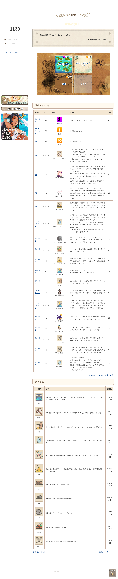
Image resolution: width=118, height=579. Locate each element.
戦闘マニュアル (14, 80)
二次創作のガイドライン (68, 568)
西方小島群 (65, 61)
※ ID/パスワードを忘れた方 (12, 52)
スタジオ (75, 3)
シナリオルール (14, 74)
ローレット (42, 3)
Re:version (89, 568)
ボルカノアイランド (83, 61)
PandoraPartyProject (14, 12)
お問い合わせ (14, 88)
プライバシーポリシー (38, 568)
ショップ (92, 3)
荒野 (67, 80)
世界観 (14, 63)
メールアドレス (4, 39)
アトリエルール (14, 77)
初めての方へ (14, 84)
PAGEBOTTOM (112, 573)
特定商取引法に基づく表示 (53, 568)
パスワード (4, 43)
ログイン (9, 48)
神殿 (26, 3)
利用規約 (28, 568)
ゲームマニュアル (14, 71)
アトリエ (59, 3)
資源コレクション (39, 552)
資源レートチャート (106, 552)
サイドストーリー (14, 67)
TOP (9, 3)
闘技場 (108, 3)
